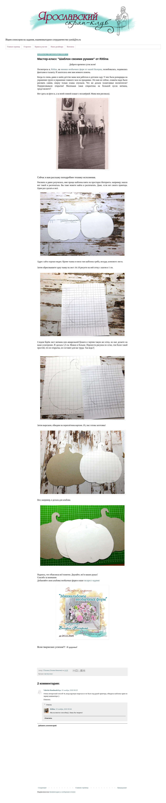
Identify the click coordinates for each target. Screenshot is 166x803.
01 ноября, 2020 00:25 (70, 690)
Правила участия (41, 47)
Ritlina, (54, 69)
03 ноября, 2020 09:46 (64, 709)
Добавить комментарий (47, 725)
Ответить (47, 700)
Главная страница (13, 47)
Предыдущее (122, 788)
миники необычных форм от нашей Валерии (81, 69)
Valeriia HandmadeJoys (52, 690)
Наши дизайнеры (57, 47)
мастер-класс (48, 674)
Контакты (70, 47)
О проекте (27, 47)
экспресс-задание (92, 580)
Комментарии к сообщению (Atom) (62, 792)
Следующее (42, 788)
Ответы (49, 705)
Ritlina (52, 709)
